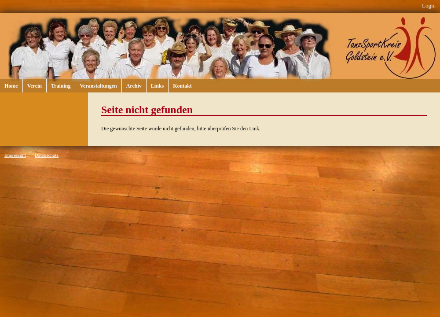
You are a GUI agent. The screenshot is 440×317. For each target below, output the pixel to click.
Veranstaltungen (98, 86)
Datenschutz (47, 155)
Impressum (15, 155)
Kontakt (182, 86)
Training (60, 86)
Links (157, 86)
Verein (34, 86)
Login (429, 5)
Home (11, 86)
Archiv (134, 86)
